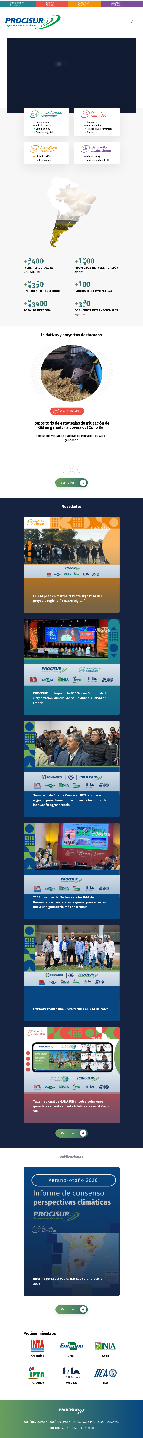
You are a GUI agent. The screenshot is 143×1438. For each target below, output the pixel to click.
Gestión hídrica (94, 125)
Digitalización (43, 156)
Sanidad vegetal (44, 132)
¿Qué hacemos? (60, 1421)
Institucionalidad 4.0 (97, 160)
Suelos (90, 132)
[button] (67, 470)
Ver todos (73, 483)
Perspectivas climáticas (99, 128)
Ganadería (91, 122)
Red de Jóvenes (44, 160)
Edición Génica (43, 125)
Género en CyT (94, 156)
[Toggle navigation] (138, 22)
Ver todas (73, 1133)
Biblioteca (56, 1428)
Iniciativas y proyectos (88, 1421)
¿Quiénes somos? (35, 1421)
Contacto (87, 1428)
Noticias (72, 1428)
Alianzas (113, 1421)
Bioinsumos (42, 122)
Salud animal (43, 128)
